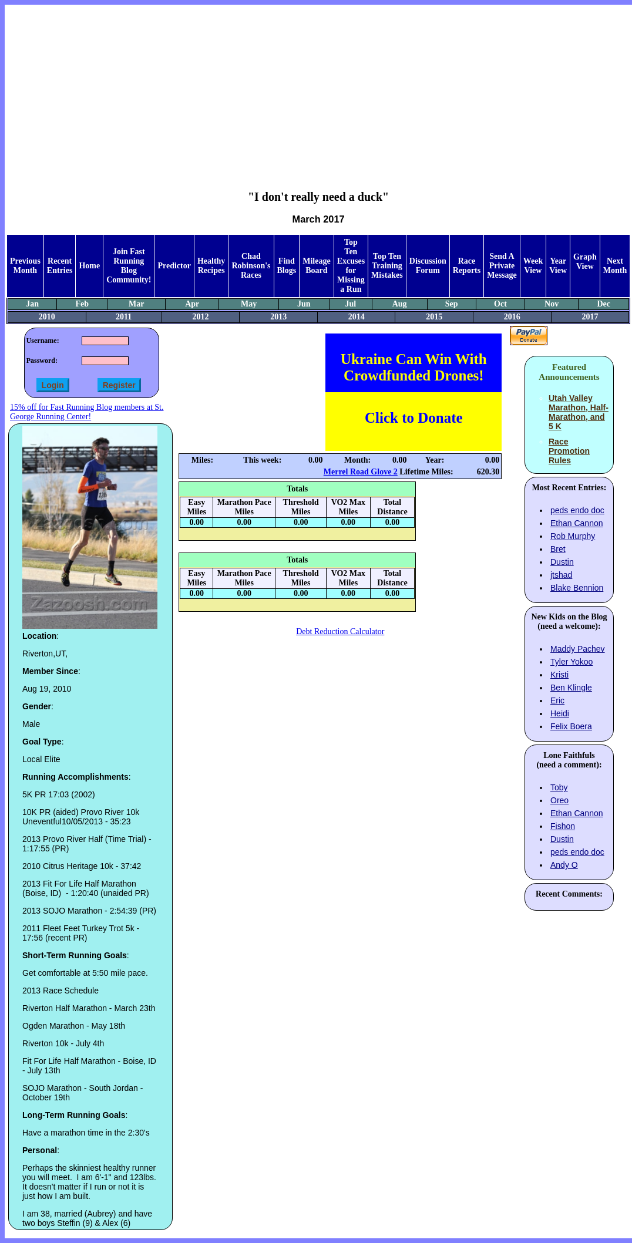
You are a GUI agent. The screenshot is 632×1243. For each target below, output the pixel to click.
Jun (304, 303)
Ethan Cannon (576, 523)
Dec (603, 303)
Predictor (174, 265)
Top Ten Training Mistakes (387, 265)
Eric (557, 700)
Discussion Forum (427, 266)
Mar (136, 303)
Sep (451, 303)
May (249, 303)
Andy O (564, 865)
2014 (356, 316)
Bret (558, 549)
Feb (82, 303)
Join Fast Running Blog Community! (128, 265)
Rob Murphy (572, 536)
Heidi (559, 713)
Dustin (562, 562)
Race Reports (466, 266)
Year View (558, 266)
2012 (201, 316)
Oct (500, 303)
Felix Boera (571, 726)
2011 (124, 316)
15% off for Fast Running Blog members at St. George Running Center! (86, 412)
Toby (559, 787)
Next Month (615, 266)
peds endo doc (577, 510)
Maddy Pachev (577, 648)
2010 (47, 316)
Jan (32, 303)
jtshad (561, 575)
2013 (278, 316)
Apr (192, 303)
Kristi (559, 674)
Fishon (562, 826)
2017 (589, 316)
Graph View (585, 261)
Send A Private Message (502, 265)
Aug (399, 303)
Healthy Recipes (211, 266)
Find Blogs (287, 266)
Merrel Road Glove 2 (361, 471)
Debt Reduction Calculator (340, 631)
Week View (533, 266)
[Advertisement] (319, 88)
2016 (512, 316)
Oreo (559, 800)
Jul (350, 303)
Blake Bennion (576, 587)
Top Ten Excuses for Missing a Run (351, 266)
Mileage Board (316, 266)
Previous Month (25, 266)
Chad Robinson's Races (250, 265)
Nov (551, 303)
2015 (434, 316)
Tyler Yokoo (571, 661)
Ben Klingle (571, 687)
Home (89, 265)
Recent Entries (60, 266)
